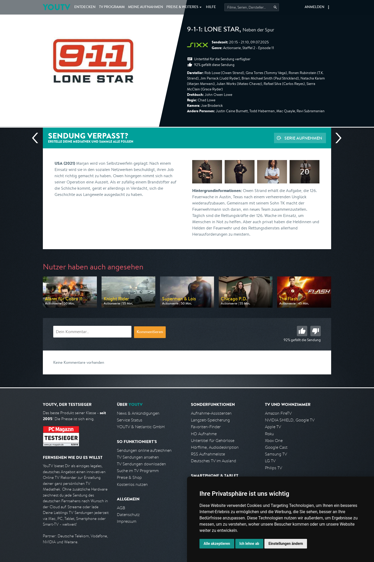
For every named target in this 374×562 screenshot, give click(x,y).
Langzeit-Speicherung (210, 420)
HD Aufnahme (204, 434)
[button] (328, 7)
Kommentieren (150, 332)
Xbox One (274, 440)
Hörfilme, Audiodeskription (215, 447)
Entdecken (85, 7)
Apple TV (273, 426)
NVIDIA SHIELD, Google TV (290, 420)
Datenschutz (128, 514)
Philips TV (273, 468)
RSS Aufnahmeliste (208, 454)
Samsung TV (276, 454)
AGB (121, 508)
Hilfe (211, 7)
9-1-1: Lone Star (213, 30)
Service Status (129, 420)
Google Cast (276, 447)
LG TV (270, 461)
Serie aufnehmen (303, 138)
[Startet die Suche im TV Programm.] (251, 7)
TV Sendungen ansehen (138, 457)
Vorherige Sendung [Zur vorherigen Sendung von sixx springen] (37, 138)
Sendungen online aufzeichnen (144, 450)
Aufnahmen (145, 7)
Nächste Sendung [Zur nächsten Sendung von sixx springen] (336, 138)
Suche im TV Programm (138, 470)
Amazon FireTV (278, 413)
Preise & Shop (129, 477)
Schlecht (315, 331)
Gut (302, 331)
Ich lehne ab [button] (249, 543)
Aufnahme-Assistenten (211, 413)
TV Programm (112, 7)
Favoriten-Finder (206, 426)
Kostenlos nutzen (132, 484)
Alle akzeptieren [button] (217, 543)
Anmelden (314, 7)
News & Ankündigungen (138, 413)
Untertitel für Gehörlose (212, 440)
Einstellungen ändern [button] (286, 543)
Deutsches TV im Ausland (213, 461)
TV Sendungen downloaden (141, 464)
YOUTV (56, 7)
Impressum (126, 521)
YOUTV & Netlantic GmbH (141, 426)
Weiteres (182, 7)
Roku (269, 434)
